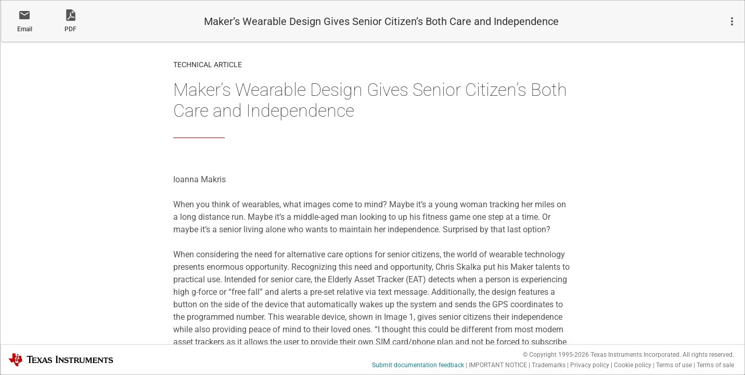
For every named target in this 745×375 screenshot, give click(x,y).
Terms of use (674, 365)
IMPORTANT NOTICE (498, 365)
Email (24, 29)
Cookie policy (632, 365)
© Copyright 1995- (556, 354)
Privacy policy (589, 365)
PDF (70, 29)
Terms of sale (715, 365)
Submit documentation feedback (418, 365)
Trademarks (549, 365)
